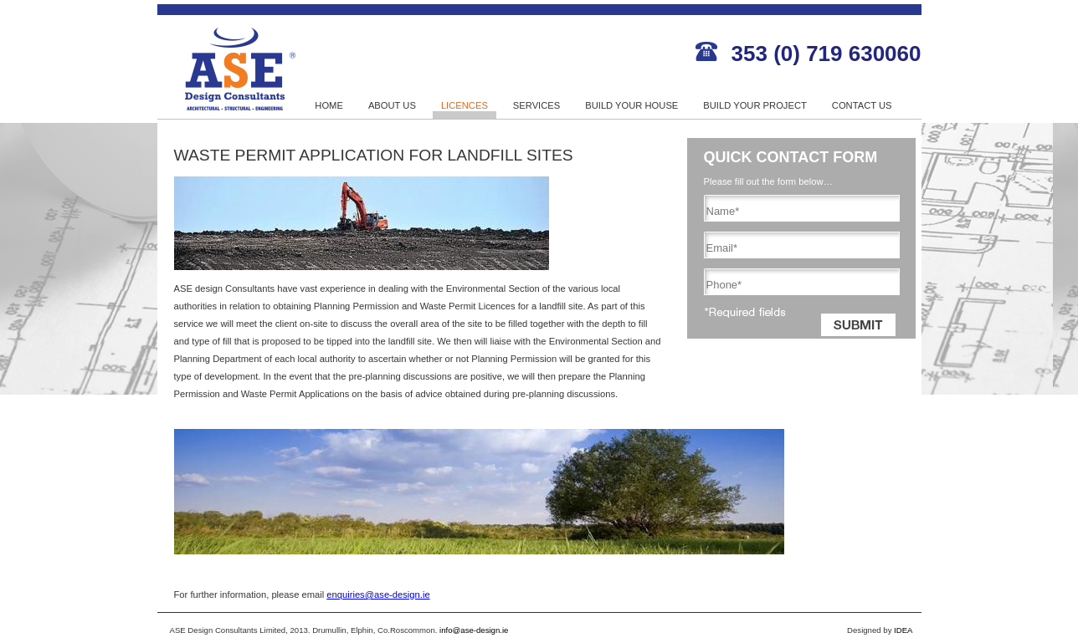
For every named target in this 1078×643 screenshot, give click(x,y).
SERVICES (536, 105)
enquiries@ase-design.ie (377, 594)
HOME (329, 105)
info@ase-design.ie (473, 630)
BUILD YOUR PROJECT (755, 105)
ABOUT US (392, 105)
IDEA (903, 630)
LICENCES (464, 105)
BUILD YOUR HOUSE (631, 105)
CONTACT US (862, 105)
